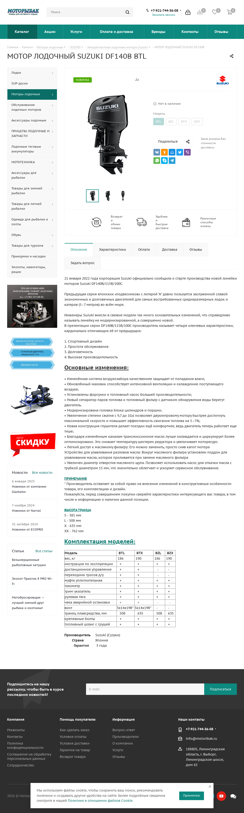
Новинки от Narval (26, 511)
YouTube (221, 796)
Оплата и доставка (117, 31)
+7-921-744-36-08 (164, 10)
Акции (50, 31)
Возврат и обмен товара (116, 222)
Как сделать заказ (74, 730)
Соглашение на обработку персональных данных (29, 756)
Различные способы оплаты (208, 222)
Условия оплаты (73, 737)
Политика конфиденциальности (25, 745)
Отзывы (221, 31)
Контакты (190, 31)
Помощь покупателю (78, 719)
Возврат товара (73, 757)
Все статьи (44, 551)
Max (233, 796)
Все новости (42, 472)
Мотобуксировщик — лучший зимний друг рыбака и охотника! (28, 602)
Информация (123, 719)
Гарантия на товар (75, 750)
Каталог (22, 31)
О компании (122, 743)
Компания (15, 719)
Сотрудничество (20, 765)
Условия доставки (75, 743)
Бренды (159, 31)
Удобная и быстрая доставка (162, 222)
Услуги (76, 31)
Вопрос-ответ (123, 730)
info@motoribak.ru (201, 738)
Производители (125, 737)
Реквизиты (16, 730)
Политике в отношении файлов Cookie (100, 800)
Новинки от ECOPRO (27, 529)
